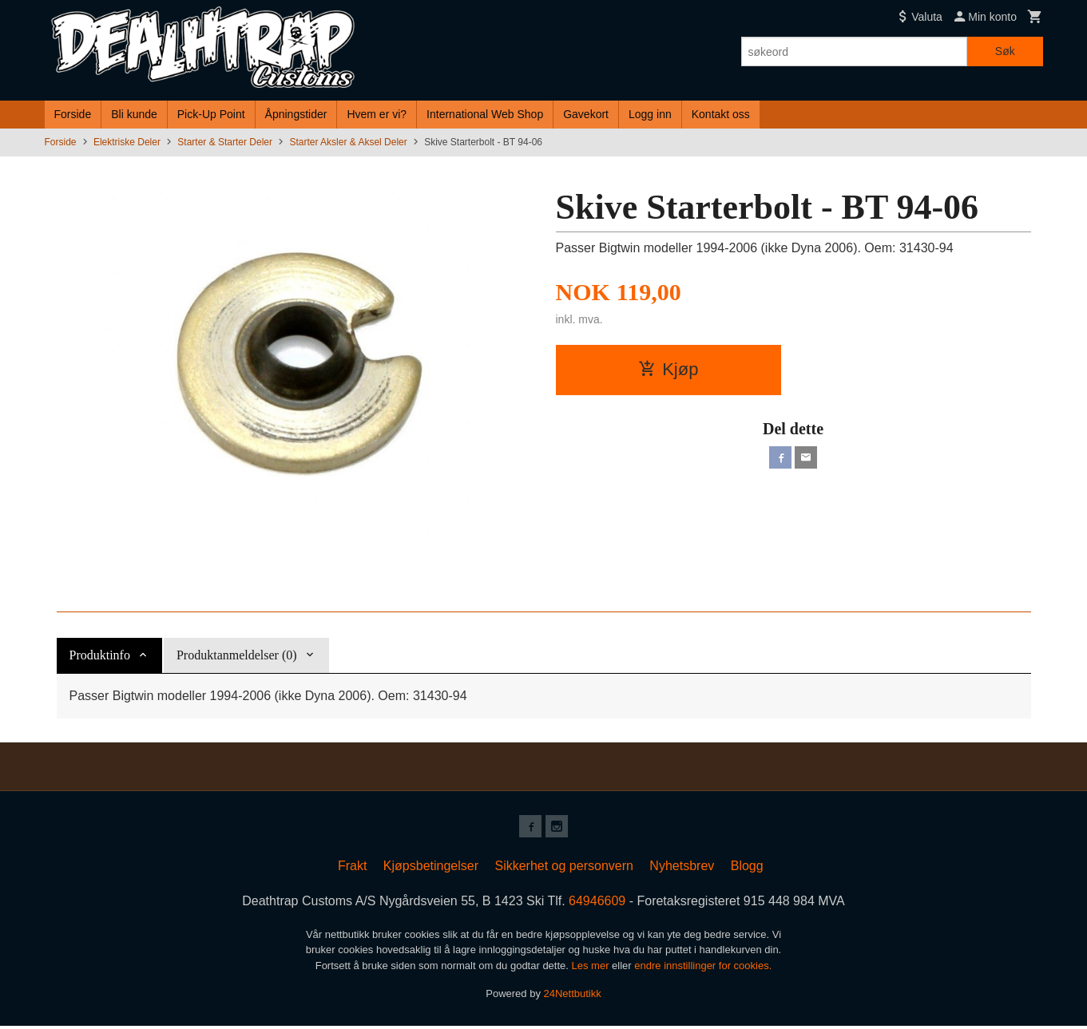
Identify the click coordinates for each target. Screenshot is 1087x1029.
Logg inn (650, 114)
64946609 (597, 904)
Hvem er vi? (377, 114)
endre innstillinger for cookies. (703, 969)
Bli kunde (134, 114)
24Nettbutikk (572, 997)
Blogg (747, 869)
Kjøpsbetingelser (430, 869)
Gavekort (586, 114)
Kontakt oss (721, 114)
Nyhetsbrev (681, 869)
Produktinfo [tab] (99, 655)
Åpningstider (296, 114)
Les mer (592, 969)
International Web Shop (484, 114)
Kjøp (668, 369)
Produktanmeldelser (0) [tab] (237, 655)
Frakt (352, 869)
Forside (73, 114)
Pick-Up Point (211, 114)
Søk (1005, 51)
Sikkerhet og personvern (563, 869)
